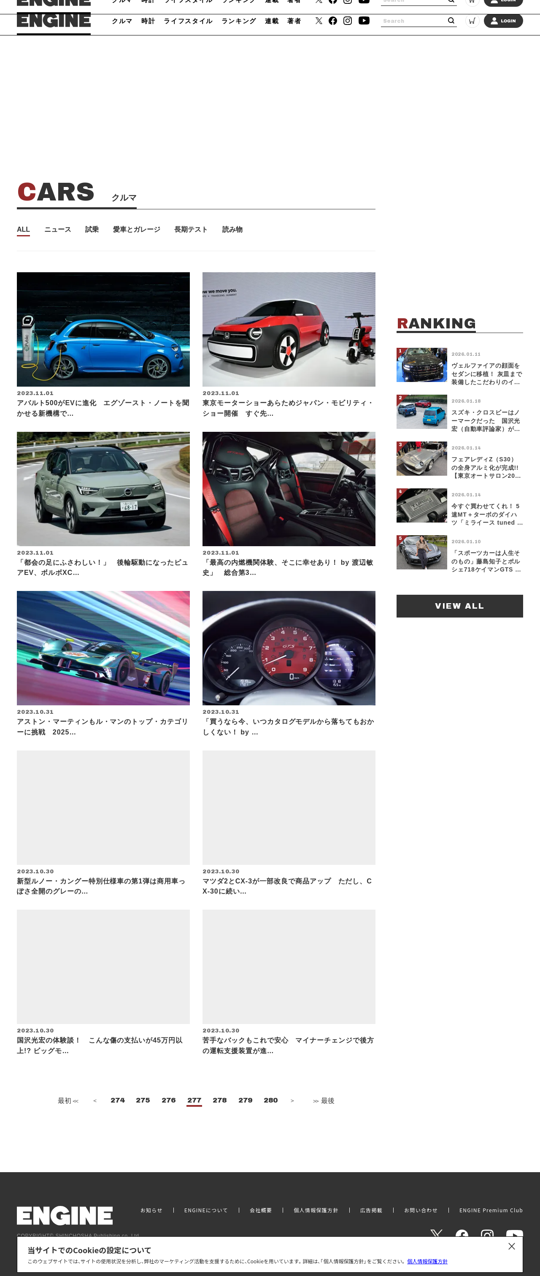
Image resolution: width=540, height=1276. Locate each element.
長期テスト (191, 229)
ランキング (238, 20)
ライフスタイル (188, 20)
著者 (294, 20)
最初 (67, 1126)
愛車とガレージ (136, 229)
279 (245, 1126)
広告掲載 (371, 1210)
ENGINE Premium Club (491, 1210)
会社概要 (261, 1210)
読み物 (232, 229)
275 (143, 1126)
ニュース (57, 229)
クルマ (122, 20)
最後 (323, 1126)
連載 (272, 20)
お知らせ (151, 1210)
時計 (148, 20)
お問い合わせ (421, 1210)
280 (271, 1126)
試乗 (92, 229)
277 (194, 1126)
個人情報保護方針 (427, 1261)
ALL (23, 229)
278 (220, 1126)
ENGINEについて (206, 1210)
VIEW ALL (459, 605)
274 (117, 1126)
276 (169, 1126)
